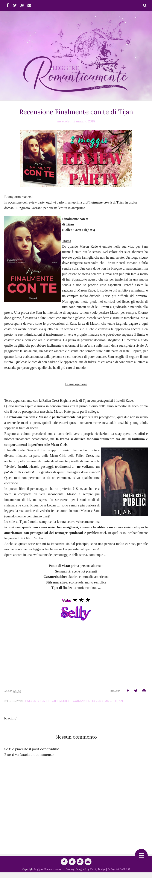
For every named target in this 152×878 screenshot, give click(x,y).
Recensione (101, 706)
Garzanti (81, 706)
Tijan (118, 706)
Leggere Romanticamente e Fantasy (54, 874)
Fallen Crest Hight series (47, 706)
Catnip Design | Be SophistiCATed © (110, 874)
